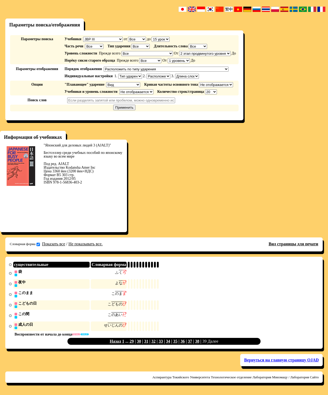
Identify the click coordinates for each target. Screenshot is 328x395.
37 (190, 343)
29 (132, 343)
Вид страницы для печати (293, 244)
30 (139, 343)
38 (197, 343)
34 (168, 343)
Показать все (53, 244)
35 (175, 343)
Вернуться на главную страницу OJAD (281, 361)
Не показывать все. (86, 244)
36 (182, 343)
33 (161, 343)
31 (146, 343)
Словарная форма (25, 244)
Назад (115, 343)
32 (153, 343)
